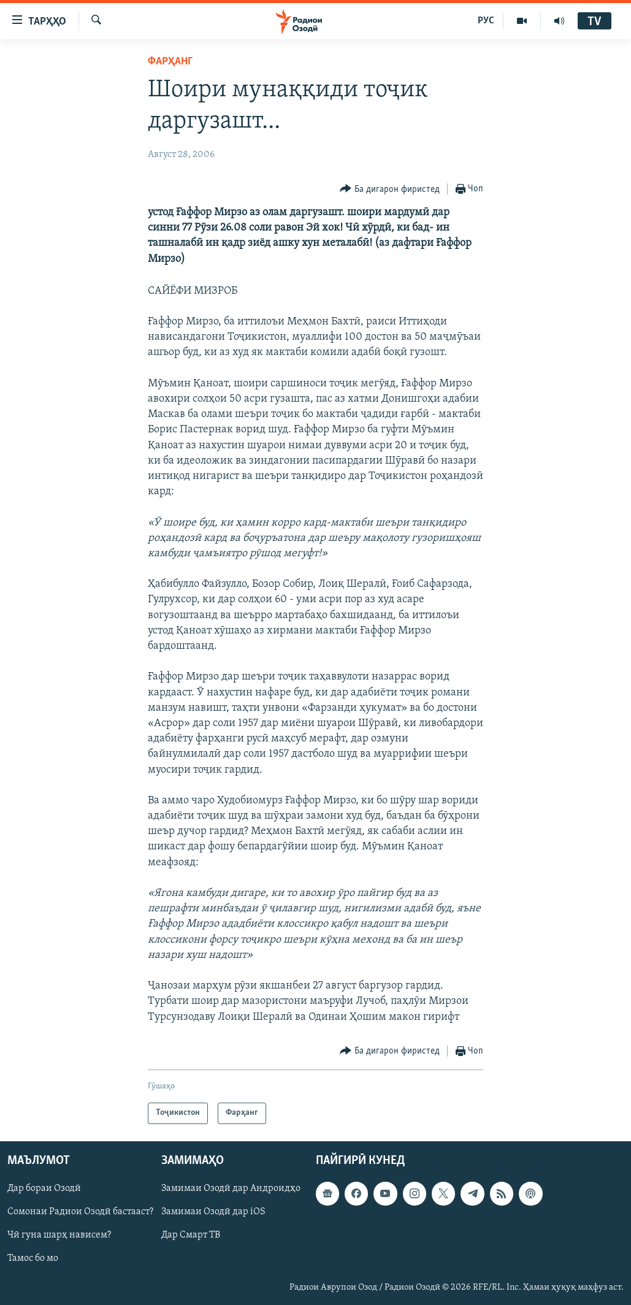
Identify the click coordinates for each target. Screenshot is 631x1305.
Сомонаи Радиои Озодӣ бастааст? (80, 1212)
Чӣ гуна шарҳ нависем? (59, 1235)
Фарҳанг (170, 61)
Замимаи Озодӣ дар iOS (213, 1212)
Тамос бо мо (32, 1258)
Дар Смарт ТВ (190, 1235)
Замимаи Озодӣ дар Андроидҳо (230, 1188)
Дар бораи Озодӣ (44, 1188)
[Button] (390, 189)
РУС (486, 21)
